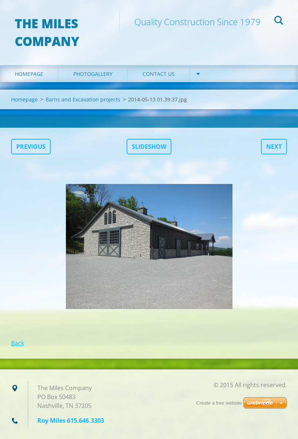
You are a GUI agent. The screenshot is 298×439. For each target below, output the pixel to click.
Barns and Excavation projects (83, 99)
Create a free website (219, 403)
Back (17, 343)
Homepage (29, 73)
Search (278, 21)
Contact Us (159, 73)
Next (274, 147)
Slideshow (149, 147)
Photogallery (93, 73)
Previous (31, 147)
